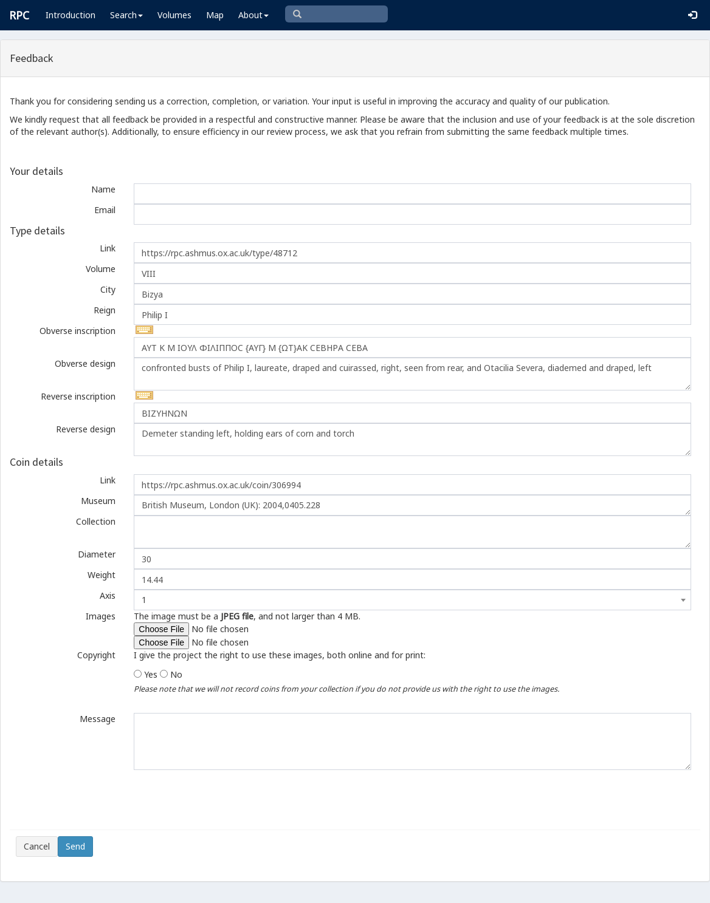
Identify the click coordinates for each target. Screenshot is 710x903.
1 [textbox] (144, 599)
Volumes (174, 15)
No (176, 674)
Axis (107, 595)
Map (215, 15)
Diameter (96, 554)
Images (100, 616)
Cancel (37, 846)
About (253, 15)
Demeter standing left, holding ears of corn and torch (412, 439)
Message (97, 718)
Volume (100, 268)
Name (103, 189)
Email (104, 210)
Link (107, 248)
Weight (101, 575)
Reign (104, 310)
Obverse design (85, 363)
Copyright (96, 655)
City (107, 289)
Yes (150, 674)
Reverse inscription (78, 396)
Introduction (70, 15)
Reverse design (85, 429)
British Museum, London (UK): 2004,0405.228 (412, 505)
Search (126, 15)
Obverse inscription (77, 330)
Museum (98, 500)
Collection (95, 521)
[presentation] (108, 799)
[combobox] (412, 600)
